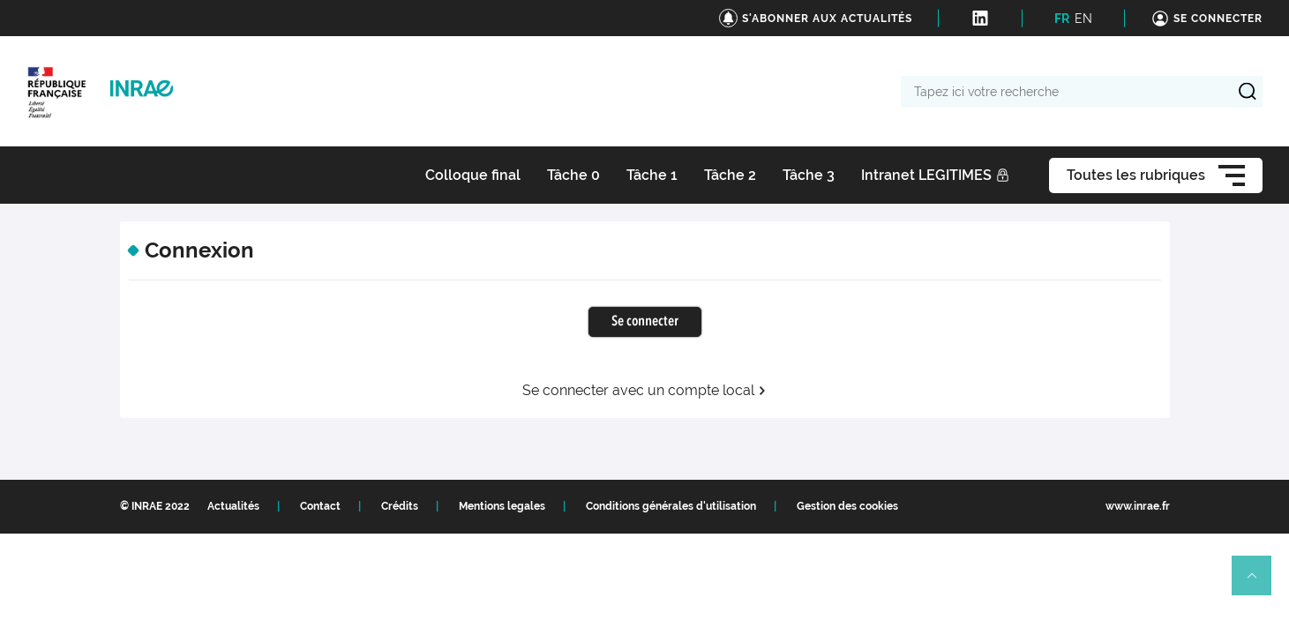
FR (1061, 18)
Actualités (233, 506)
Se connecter (644, 322)
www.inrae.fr (1137, 506)
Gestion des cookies (847, 506)
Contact (320, 506)
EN (1083, 18)
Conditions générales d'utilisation (671, 506)
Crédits (399, 506)
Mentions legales (502, 506)
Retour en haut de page (1259, 583)
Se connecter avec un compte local (644, 390)
